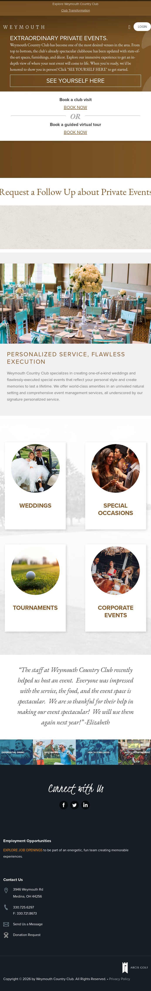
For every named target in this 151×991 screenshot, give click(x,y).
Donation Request (27, 935)
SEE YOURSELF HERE (75, 80)
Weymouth (25, 27)
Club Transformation (75, 10)
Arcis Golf (135, 967)
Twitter (74, 805)
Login (142, 27)
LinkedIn (85, 805)
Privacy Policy (119, 979)
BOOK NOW (75, 107)
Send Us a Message (28, 924)
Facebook (63, 805)
